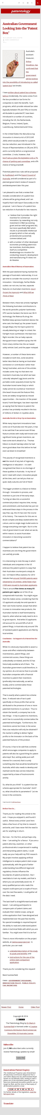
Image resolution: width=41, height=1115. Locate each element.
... (5, 42)
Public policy (29, 983)
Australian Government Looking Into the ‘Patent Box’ (20, 28)
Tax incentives (10, 985)
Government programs (20, 980)
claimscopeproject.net (21, 942)
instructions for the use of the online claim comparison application (22, 960)
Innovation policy (12, 983)
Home (21, 1007)
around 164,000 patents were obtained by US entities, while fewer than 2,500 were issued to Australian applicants (20, 581)
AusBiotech (9, 175)
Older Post (35, 1007)
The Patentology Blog (15, 1023)
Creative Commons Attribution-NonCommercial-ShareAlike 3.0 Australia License (20, 1030)
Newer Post (6, 1007)
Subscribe (21, 1058)
